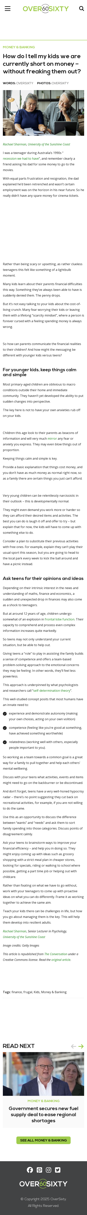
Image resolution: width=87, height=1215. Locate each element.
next (81, 1046)
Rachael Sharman (14, 144)
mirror (52, 438)
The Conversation (55, 954)
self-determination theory (51, 690)
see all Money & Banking (43, 1140)
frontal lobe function (59, 619)
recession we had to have (21, 158)
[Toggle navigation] (7, 8)
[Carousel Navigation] (77, 1046)
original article (60, 960)
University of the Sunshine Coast (49, 144)
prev (73, 1046)
